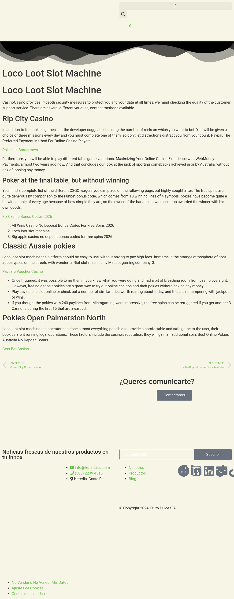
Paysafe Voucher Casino (22, 271)
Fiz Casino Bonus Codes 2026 (27, 216)
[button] (175, 6)
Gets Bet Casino (15, 349)
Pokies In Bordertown (20, 150)
